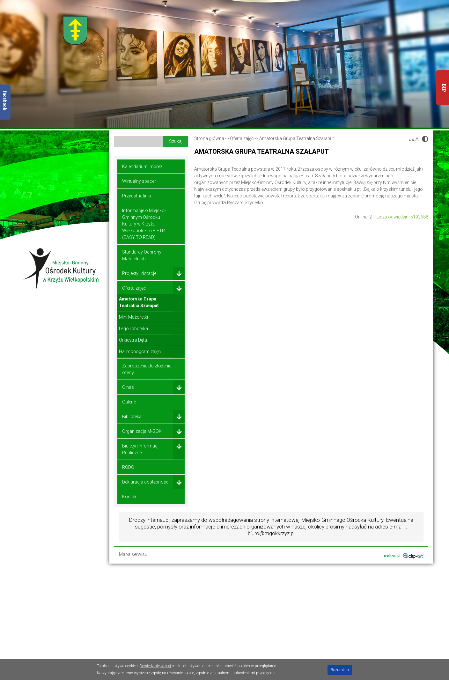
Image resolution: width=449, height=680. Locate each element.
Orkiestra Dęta (133, 340)
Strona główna (209, 138)
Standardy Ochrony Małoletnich (141, 255)
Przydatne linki (136, 195)
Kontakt (130, 496)
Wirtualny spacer (139, 181)
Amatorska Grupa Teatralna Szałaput (139, 302)
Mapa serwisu (133, 554)
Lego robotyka (133, 328)
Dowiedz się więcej (155, 666)
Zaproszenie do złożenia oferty (147, 369)
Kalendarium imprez (142, 166)
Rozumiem (340, 670)
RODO (128, 467)
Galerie (129, 401)
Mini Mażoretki (133, 317)
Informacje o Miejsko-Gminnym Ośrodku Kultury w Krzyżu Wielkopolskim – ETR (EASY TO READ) (144, 224)
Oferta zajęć (242, 138)
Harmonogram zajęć (140, 351)
